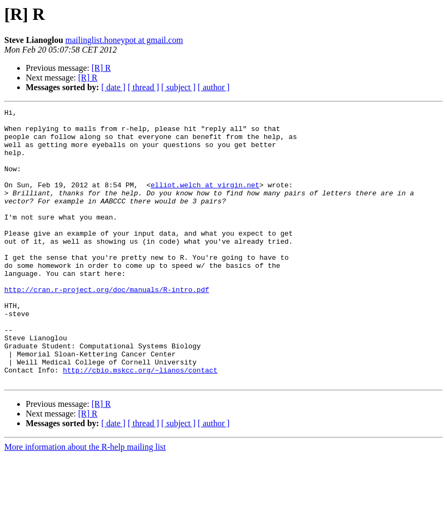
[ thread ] (143, 87)
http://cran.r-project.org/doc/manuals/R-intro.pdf (106, 326)
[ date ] (113, 87)
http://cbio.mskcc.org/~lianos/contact (140, 423)
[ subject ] (178, 87)
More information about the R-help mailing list (85, 501)
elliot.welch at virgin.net (205, 201)
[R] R (101, 67)
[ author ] (214, 87)
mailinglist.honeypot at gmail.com (124, 40)
